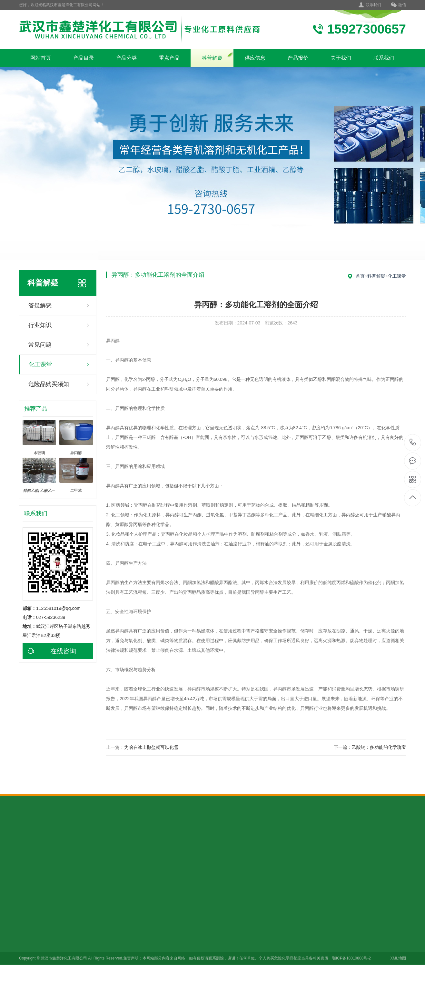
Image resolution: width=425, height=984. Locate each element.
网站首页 (40, 58)
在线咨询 (49, 651)
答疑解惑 (40, 305)
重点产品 (169, 58)
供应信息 (255, 58)
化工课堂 (40, 364)
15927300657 (412, 442)
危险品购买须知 (48, 384)
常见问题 (40, 345)
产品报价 (298, 58)
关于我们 (341, 58)
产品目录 (83, 58)
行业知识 (40, 325)
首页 (360, 276)
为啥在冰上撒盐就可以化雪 (151, 747)
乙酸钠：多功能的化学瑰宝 (379, 747)
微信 (398, 5)
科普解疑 (212, 58)
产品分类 (126, 58)
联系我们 (373, 5)
